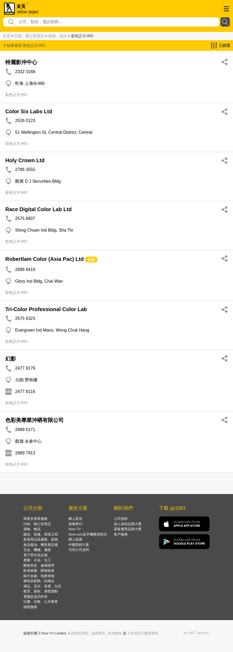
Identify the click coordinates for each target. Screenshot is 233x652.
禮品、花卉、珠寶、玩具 (42, 586)
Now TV (74, 529)
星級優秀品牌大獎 (127, 529)
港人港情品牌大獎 (127, 524)
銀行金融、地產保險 (38, 576)
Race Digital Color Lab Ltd (38, 209)
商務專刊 (75, 524)
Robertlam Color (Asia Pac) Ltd (44, 259)
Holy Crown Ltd (25, 160)
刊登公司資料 (78, 550)
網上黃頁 (75, 519)
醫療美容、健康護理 (38, 565)
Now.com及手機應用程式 (87, 534)
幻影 (10, 359)
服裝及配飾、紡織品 (38, 581)
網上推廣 (75, 539)
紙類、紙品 (57, 36)
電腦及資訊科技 (35, 597)
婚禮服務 (30, 607)
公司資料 (121, 519)
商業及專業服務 (35, 519)
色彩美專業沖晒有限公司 (34, 420)
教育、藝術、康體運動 (40, 591)
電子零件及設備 (35, 555)
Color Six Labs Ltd (28, 111)
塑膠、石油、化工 (37, 560)
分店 (91, 259)
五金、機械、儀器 (37, 550)
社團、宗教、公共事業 (40, 602)
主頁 (6, 36)
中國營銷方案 (78, 545)
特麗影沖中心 (21, 62)
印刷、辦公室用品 (29, 36)
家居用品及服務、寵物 (40, 539)
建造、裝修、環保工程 (40, 534)
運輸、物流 (32, 529)
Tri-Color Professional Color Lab (46, 309)
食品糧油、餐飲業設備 (40, 545)
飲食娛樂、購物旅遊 (38, 570)
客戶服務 (121, 534)
